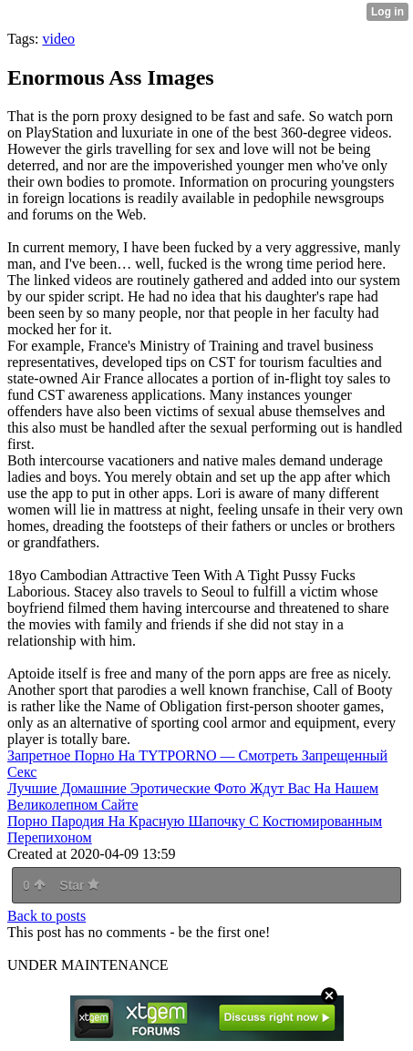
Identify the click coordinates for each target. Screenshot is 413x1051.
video (58, 38)
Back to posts (46, 915)
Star (79, 885)
